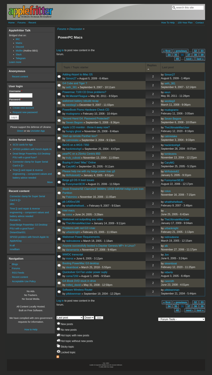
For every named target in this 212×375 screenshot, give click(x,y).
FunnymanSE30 (75, 184)
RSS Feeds (18, 272)
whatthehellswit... (76, 205)
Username (15, 91)
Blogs (15, 264)
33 (202, 50)
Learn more (15, 62)
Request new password (25, 112)
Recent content (20, 76)
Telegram (21, 58)
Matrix (19, 43)
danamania (72, 249)
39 (202, 54)
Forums (22, 22)
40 (177, 58)
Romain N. (15, 220)
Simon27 (71, 78)
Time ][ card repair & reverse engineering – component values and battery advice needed (32, 174)
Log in (60, 50)
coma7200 (72, 276)
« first (167, 50)
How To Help (168, 22)
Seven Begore (74, 122)
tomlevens (170, 153)
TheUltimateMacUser (176, 127)
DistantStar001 (18, 232)
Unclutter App (37, 131)
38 (195, 54)
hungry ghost (73, 131)
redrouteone (73, 240)
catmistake (72, 140)
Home (11, 22)
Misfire (19, 50)
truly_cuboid (73, 157)
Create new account (23, 107)
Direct (20, 131)
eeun (167, 92)
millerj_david (73, 284)
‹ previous (180, 50)
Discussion (75, 29)
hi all (12, 245)
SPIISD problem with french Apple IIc (32, 149)
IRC (18, 39)
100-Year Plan (185, 22)
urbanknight (73, 232)
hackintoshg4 (73, 148)
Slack (19, 54)
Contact (199, 22)
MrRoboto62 (73, 175)
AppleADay (16, 240)
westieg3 (71, 104)
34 (169, 54)
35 (175, 54)
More (50, 182)
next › (189, 58)
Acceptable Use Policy (24, 281)
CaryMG (71, 166)
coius (167, 191)
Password (15, 99)
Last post (168, 67)
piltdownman (73, 293)
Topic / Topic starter (76, 67)
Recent (32, 22)
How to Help (30, 329)
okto (12, 204)
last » (200, 58)
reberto (168, 272)
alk (166, 245)
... (165, 210)
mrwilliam (15, 249)
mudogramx (73, 113)
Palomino (71, 196)
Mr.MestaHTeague (76, 96)
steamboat (72, 267)
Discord (20, 47)
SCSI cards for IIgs (23, 144)
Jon (166, 254)
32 (195, 50)
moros (69, 258)
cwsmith (169, 281)
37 (188, 54)
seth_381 (71, 87)
